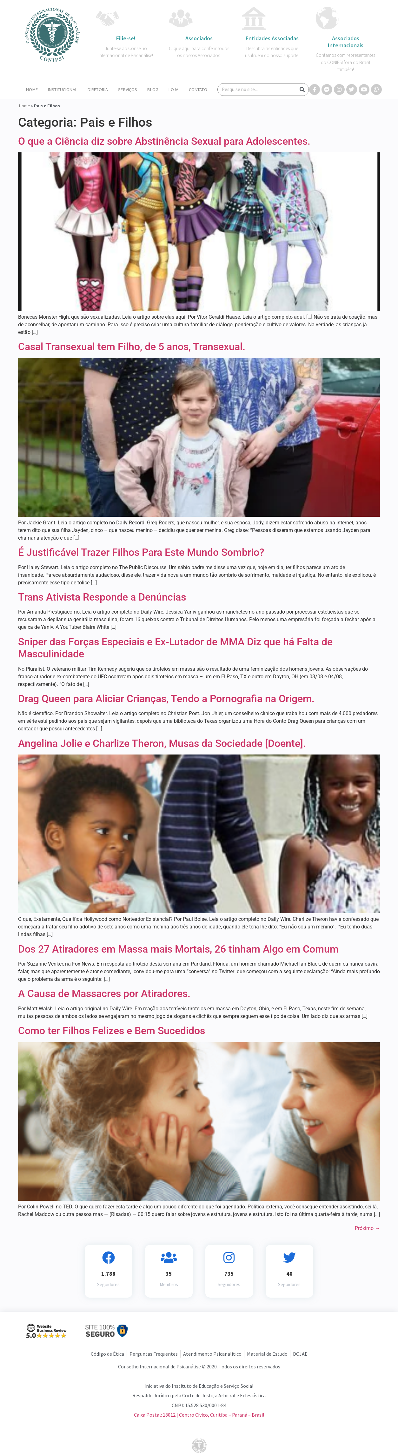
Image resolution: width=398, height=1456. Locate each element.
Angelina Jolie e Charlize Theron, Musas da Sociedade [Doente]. (162, 743)
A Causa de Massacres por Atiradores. (104, 993)
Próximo (367, 1228)
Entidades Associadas (272, 38)
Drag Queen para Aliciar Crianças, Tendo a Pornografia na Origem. (166, 699)
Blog (152, 89)
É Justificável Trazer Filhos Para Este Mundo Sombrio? (141, 552)
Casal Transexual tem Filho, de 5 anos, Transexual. (131, 347)
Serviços (127, 89)
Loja (174, 89)
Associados (199, 38)
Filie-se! (126, 38)
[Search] (302, 89)
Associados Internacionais (345, 42)
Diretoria (98, 89)
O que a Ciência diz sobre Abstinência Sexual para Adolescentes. (164, 141)
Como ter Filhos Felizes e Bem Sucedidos (111, 1031)
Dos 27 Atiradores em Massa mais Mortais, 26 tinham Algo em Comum (178, 949)
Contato (198, 89)
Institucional (62, 89)
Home (32, 89)
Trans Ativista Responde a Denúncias (102, 597)
